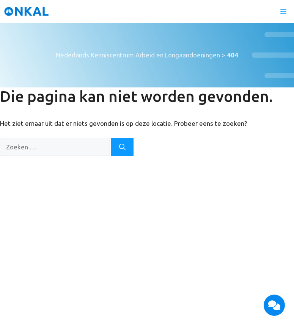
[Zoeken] (122, 147)
